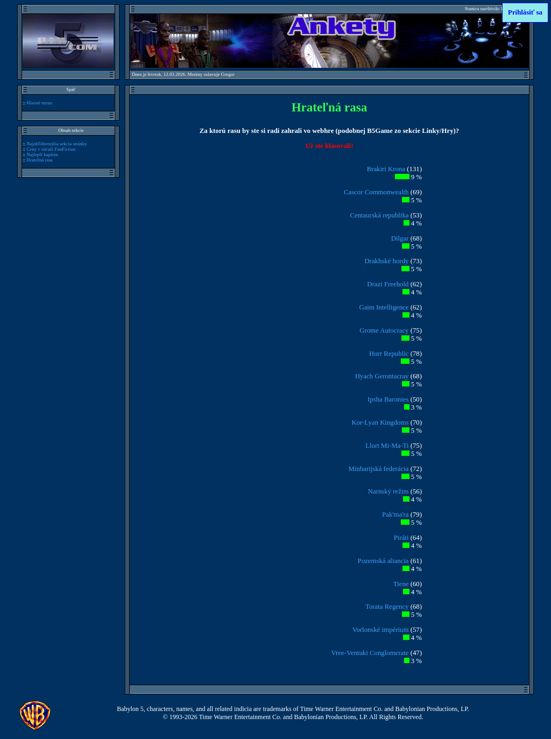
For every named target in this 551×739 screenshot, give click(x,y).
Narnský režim (388, 491)
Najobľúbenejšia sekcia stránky (56, 143)
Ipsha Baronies (388, 399)
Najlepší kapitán (42, 154)
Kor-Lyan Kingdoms (379, 422)
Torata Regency (386, 606)
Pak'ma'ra (395, 514)
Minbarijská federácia (379, 469)
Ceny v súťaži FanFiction (50, 149)
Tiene (401, 584)
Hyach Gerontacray (382, 376)
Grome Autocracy (383, 330)
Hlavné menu (39, 102)
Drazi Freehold (387, 284)
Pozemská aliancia (383, 561)
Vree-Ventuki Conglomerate (370, 653)
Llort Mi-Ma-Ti (386, 445)
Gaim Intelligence (383, 307)
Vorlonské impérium (380, 630)
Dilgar (400, 238)
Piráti (401, 537)
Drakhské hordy (386, 261)
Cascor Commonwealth (376, 192)
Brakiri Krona (386, 169)
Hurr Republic (389, 353)
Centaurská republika (379, 215)
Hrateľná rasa (39, 160)
